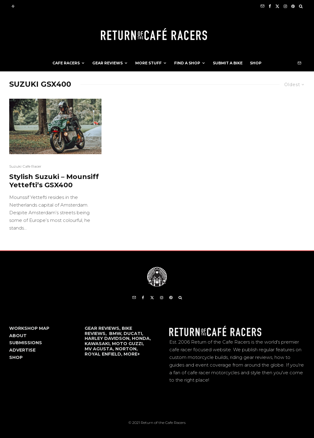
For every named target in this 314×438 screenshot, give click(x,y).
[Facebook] (269, 6)
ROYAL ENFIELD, (104, 354)
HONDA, (141, 338)
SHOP (16, 357)
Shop (256, 63)
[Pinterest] (293, 6)
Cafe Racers (66, 63)
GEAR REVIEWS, (103, 328)
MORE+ (132, 354)
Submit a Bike (228, 63)
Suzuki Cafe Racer (25, 166)
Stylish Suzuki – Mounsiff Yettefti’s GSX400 (54, 181)
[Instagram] (285, 6)
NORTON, (126, 349)
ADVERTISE (22, 350)
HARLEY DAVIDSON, (108, 338)
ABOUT (18, 335)
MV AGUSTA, (100, 349)
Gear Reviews (107, 63)
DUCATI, (133, 333)
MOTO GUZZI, (128, 343)
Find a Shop (187, 63)
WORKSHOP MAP (29, 328)
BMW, (116, 333)
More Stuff (148, 63)
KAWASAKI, (98, 343)
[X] (277, 6)
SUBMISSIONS (25, 342)
